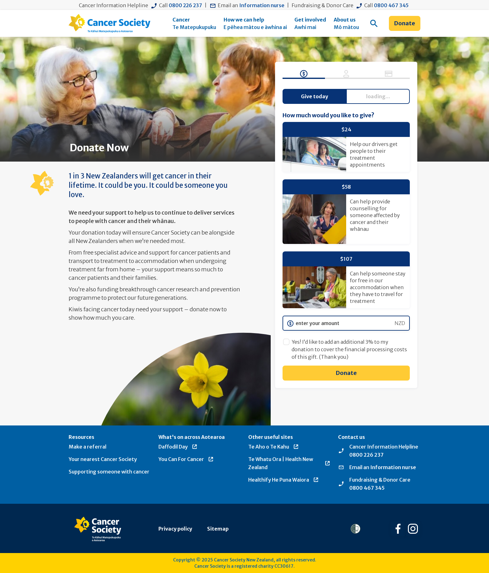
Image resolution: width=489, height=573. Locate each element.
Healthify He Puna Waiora (283, 480)
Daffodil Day (178, 447)
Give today (314, 96)
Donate (404, 23)
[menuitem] (194, 23)
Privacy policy (175, 529)
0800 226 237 (185, 5)
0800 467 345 (391, 5)
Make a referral (87, 447)
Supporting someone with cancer (109, 472)
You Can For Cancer (186, 459)
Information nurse (261, 5)
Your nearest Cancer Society (103, 459)
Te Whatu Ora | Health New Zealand (289, 463)
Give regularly (378, 96)
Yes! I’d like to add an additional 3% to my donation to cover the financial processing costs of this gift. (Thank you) (349, 349)
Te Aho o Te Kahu (273, 447)
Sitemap (218, 529)
